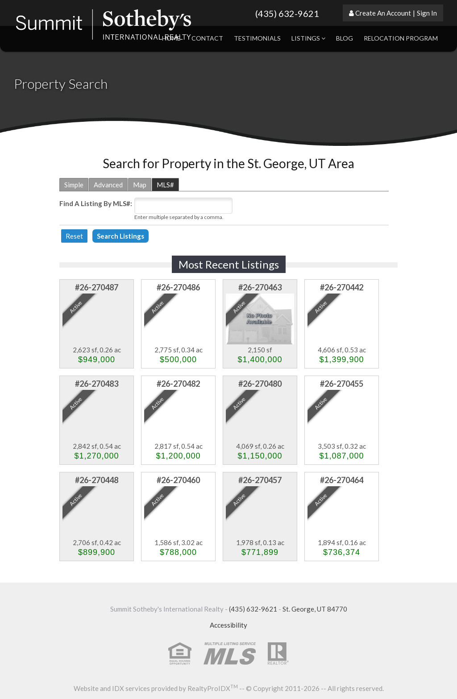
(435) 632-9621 (287, 13)
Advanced (108, 185)
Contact (207, 38)
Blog (344, 38)
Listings (308, 38)
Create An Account (383, 13)
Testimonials (257, 38)
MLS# (165, 185)
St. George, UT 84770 (315, 609)
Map (139, 185)
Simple (73, 185)
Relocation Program (401, 38)
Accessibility (228, 625)
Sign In (427, 13)
